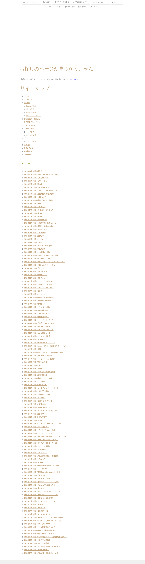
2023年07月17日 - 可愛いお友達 (35, 362)
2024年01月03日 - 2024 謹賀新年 (36, 310)
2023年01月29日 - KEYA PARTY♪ (36, 417)
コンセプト (36, 2)
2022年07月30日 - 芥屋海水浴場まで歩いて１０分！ (43, 472)
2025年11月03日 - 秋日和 (33, 171)
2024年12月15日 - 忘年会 (33, 242)
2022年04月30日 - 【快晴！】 (34, 508)
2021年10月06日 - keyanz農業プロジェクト (40, 533)
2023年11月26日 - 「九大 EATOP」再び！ (40, 323)
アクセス (58, 7)
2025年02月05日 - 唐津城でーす (35, 229)
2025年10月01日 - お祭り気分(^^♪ (36, 178)
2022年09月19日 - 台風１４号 (34, 459)
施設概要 (46, 2)
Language (94, 7)
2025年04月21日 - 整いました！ (35, 213)
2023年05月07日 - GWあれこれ (35, 385)
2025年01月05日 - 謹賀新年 (34, 236)
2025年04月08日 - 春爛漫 (33, 216)
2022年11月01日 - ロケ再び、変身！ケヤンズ (40, 443)
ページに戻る (75, 79)
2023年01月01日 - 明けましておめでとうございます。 (43, 423)
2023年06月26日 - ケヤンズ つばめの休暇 (39, 372)
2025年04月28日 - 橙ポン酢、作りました (38, 210)
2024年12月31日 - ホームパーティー (37, 239)
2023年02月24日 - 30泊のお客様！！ (37, 407)
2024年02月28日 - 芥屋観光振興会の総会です (40, 297)
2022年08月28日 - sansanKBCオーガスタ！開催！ (42, 466)
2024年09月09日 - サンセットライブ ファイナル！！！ (44, 262)
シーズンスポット (32, 132)
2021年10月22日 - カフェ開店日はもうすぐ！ (40, 527)
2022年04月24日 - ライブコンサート (37, 514)
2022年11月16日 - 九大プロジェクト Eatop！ (41, 440)
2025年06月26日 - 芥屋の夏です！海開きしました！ (43, 200)
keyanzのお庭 (31, 106)
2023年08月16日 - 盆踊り (33, 349)
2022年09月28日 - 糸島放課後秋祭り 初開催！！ (42, 456)
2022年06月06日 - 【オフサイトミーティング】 (41, 495)
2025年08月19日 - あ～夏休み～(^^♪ (37, 187)
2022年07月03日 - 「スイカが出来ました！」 (40, 485)
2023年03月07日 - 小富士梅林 (34, 404)
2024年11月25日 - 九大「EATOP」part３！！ (40, 246)
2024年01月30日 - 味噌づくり (34, 304)
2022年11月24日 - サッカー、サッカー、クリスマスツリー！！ (47, 436)
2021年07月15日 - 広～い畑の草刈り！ (38, 543)
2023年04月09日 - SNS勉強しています (38, 394)
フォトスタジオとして (100, 2)
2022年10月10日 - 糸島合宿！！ (35, 453)
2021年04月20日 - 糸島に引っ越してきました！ (41, 553)
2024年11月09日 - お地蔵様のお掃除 (37, 252)
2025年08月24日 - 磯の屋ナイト (35, 184)
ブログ (49, 7)
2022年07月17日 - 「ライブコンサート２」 (39, 478)
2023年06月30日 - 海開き (33, 368)
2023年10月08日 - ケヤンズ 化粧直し (38, 336)
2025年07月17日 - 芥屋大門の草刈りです (38, 194)
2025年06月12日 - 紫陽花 (33, 203)
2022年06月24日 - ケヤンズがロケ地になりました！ (43, 491)
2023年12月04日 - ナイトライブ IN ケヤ (39, 320)
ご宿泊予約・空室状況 (61, 2)
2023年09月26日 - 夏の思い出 (34, 339)
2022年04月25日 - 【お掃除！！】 (36, 511)
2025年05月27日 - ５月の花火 (34, 207)
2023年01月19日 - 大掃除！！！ (35, 420)
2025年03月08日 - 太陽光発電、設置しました (40, 223)
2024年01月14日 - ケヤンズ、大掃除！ (38, 307)
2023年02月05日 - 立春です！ (34, 414)
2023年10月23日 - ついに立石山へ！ (37, 333)
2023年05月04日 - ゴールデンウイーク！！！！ (41, 388)
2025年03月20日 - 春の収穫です (35, 220)
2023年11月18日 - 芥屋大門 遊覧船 (37, 326)
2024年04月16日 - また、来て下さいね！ (38, 288)
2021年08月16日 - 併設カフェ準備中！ (38, 540)
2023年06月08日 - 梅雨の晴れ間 (35, 375)
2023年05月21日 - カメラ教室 (34, 381)
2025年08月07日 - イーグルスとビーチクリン (40, 191)
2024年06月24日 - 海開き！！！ (35, 275)
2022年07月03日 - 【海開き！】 (35, 488)
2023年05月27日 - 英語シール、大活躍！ (38, 378)
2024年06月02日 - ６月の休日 (34, 278)
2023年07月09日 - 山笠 (32, 365)
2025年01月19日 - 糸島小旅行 (34, 233)
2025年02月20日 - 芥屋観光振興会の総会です (40, 226)
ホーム (25, 2)
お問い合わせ (70, 7)
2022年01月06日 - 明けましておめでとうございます (43, 521)
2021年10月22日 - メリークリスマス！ (38, 524)
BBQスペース (31, 112)
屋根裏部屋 (30, 109)
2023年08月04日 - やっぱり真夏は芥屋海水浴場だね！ (43, 352)
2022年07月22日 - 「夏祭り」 (34, 475)
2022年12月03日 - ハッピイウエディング (38, 433)
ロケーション (117, 2)
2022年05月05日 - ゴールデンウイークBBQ (39, 501)
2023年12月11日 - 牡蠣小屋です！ (36, 317)
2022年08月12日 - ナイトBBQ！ (35, 469)
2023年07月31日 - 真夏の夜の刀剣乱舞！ (38, 356)
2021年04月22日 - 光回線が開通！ (36, 550)
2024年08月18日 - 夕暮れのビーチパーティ (39, 265)
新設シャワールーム (33, 116)
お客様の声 (82, 7)
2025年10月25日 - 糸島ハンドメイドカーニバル (41, 174)
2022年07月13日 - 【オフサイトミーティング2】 (41, 482)
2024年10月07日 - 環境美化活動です (37, 258)
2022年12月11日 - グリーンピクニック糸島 (39, 430)
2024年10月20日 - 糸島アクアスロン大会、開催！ (42, 255)
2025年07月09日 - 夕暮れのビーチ (36, 197)
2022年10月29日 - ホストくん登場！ (37, 446)
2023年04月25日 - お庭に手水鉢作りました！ (40, 391)
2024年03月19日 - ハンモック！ (35, 294)
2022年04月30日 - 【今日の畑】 (35, 504)
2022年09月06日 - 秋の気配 (34, 462)
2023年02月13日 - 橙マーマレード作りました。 (41, 411)
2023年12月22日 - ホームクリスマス (37, 313)
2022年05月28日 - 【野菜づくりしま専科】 (39, 498)
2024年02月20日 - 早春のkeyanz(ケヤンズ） (40, 301)
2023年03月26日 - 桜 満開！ (34, 398)
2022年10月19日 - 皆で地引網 (34, 449)
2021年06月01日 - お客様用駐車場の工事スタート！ (43, 546)
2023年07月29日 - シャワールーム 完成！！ (40, 359)
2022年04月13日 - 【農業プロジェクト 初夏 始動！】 (44, 517)
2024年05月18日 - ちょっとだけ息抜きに (38, 281)
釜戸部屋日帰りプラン (81, 2)
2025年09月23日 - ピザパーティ (35, 181)
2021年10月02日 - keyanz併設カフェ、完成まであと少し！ (45, 537)
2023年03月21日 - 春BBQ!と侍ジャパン (38, 401)
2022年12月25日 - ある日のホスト (36, 427)
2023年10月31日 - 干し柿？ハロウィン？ (38, 330)
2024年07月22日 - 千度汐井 (34, 268)
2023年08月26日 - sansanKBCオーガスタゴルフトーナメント (46, 346)
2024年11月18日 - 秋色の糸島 (34, 249)
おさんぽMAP (31, 135)
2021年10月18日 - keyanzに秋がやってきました (41, 530)
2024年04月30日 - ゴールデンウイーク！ (38, 284)
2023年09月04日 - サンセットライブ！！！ (39, 343)
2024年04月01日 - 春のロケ (34, 291)
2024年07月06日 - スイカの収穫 (35, 271)
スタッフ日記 (31, 141)
